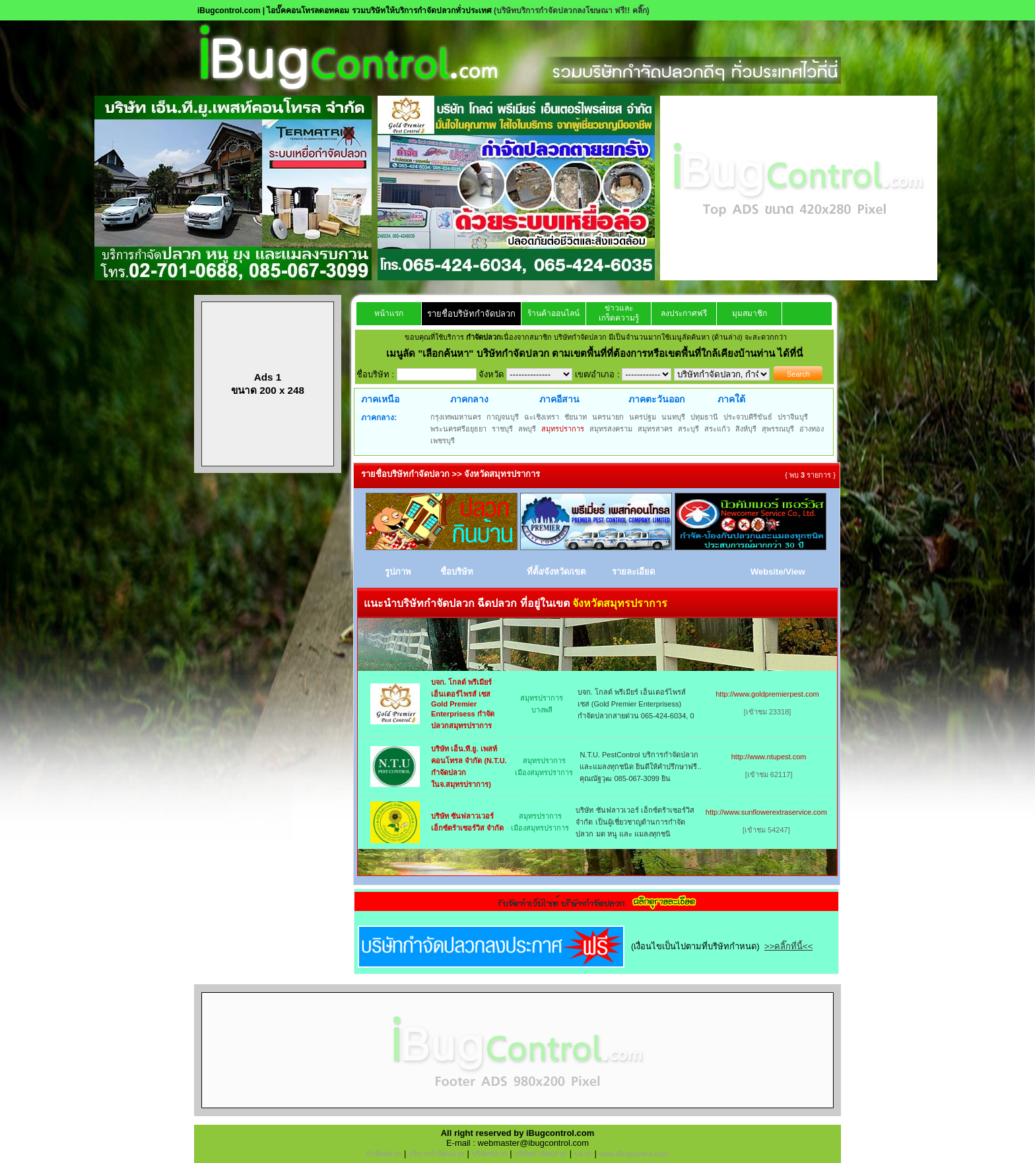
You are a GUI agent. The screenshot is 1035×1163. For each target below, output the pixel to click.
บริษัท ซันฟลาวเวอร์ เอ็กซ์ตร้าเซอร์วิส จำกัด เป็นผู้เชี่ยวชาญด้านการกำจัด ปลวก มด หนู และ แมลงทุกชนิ (635, 822)
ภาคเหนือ (380, 399)
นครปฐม (642, 417)
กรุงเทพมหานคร (455, 417)
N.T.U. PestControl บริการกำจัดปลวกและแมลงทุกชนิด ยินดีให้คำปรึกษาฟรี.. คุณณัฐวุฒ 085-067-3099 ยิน (640, 766)
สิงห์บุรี (745, 429)
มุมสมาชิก (749, 313)
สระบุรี (688, 429)
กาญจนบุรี (502, 417)
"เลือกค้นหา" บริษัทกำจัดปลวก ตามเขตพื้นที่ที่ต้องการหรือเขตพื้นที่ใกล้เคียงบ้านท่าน (598, 353)
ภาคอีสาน (559, 399)
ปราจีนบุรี (793, 417)
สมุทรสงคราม (610, 429)
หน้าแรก (388, 313)
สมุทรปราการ (562, 429)
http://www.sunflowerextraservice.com (766, 812)
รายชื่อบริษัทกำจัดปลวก (471, 314)
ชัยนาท (575, 417)
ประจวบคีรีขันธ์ (747, 417)
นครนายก (608, 417)
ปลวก (583, 1154)
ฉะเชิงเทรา (541, 417)
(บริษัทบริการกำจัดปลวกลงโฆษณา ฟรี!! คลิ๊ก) (572, 10)
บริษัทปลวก (490, 1154)
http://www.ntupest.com (769, 757)
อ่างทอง (811, 429)
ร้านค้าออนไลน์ (553, 313)
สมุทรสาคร (655, 429)
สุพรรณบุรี (778, 429)
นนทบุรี (673, 417)
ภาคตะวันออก (656, 399)
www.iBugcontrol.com (633, 1154)
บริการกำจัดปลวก (437, 1154)
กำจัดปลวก (383, 1154)
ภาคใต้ (731, 399)
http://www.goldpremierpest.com (767, 694)
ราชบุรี (502, 429)
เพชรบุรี (442, 441)
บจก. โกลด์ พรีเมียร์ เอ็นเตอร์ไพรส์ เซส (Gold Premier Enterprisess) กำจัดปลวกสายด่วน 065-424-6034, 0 (636, 704)
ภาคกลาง (469, 399)
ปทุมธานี (704, 417)
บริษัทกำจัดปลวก (540, 1154)
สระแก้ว (717, 429)
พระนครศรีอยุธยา (458, 429)
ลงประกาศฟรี (684, 313)
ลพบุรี (527, 429)
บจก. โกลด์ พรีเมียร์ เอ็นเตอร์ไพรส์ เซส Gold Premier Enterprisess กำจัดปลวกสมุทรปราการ (462, 704)
